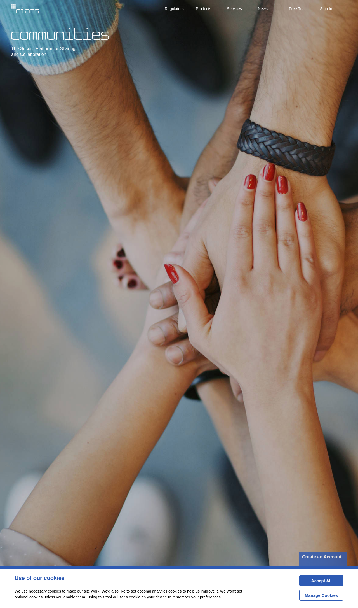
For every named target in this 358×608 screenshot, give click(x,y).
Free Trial (297, 8)
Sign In (326, 8)
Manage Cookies (321, 595)
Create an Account (321, 557)
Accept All (315, 582)
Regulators (174, 8)
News (263, 8)
